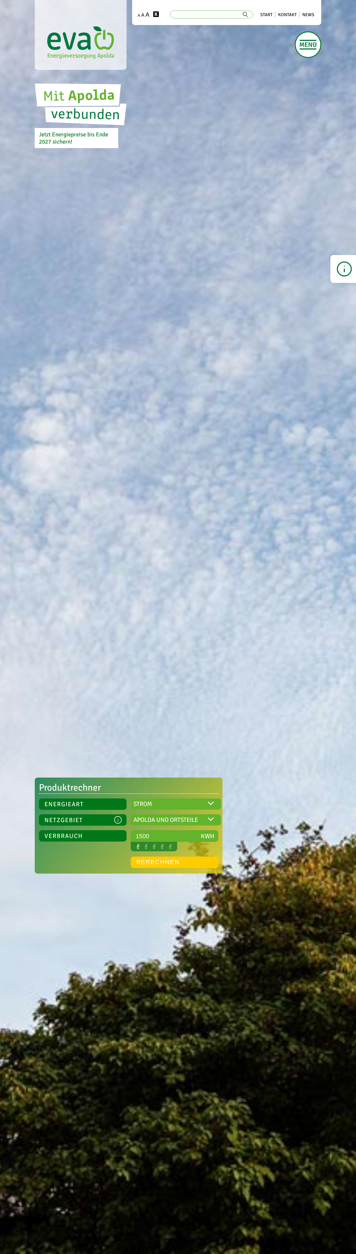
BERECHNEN (158, 862)
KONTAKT (287, 15)
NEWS (308, 15)
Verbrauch (63, 836)
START (266, 15)
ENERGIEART (64, 804)
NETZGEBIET (83, 821)
